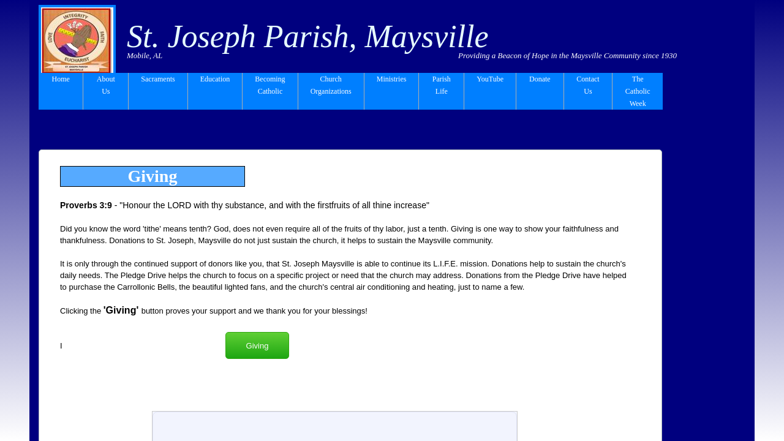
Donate (540, 79)
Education (215, 79)
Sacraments (158, 79)
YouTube (490, 79)
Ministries (392, 79)
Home (61, 79)
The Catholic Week (637, 91)
